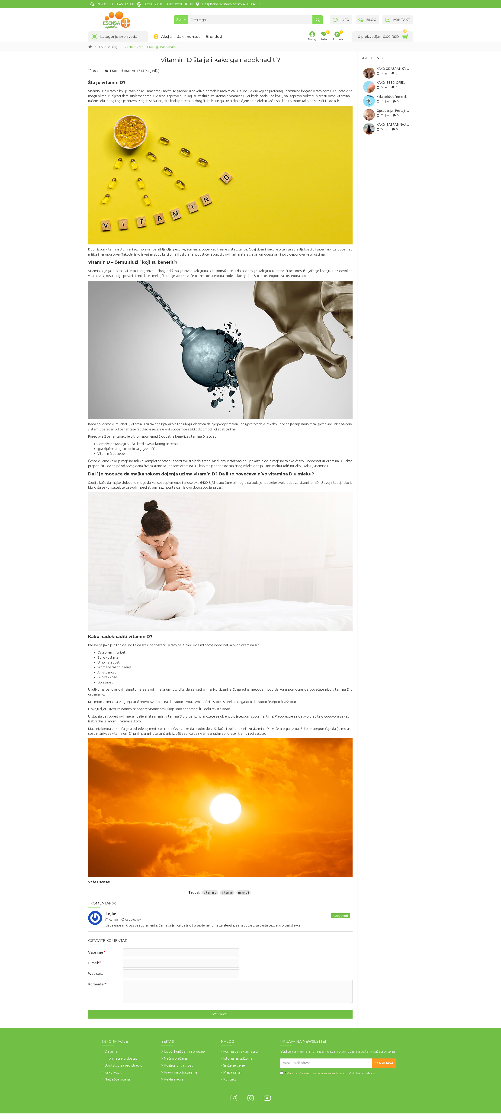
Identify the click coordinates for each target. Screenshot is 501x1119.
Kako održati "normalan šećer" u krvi (393, 97)
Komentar (96, 984)
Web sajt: (95, 974)
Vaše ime (95, 952)
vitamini (227, 892)
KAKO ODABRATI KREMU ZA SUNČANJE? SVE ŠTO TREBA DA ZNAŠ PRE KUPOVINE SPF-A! (393, 69)
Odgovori (340, 915)
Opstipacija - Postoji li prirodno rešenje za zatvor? (393, 110)
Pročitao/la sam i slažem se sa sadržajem (328, 1073)
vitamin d (210, 892)
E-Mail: (93, 963)
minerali (243, 892)
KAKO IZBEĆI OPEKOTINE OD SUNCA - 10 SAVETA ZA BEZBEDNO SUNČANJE (393, 82)
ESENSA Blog (108, 47)
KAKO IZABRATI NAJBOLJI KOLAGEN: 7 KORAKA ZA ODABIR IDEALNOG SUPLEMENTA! (393, 124)
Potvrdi (220, 1014)
